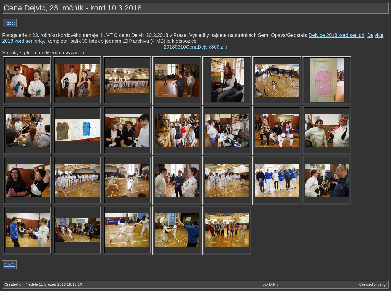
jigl (384, 284)
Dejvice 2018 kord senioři (336, 35)
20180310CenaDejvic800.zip (195, 47)
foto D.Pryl (270, 284)
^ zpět (9, 23)
